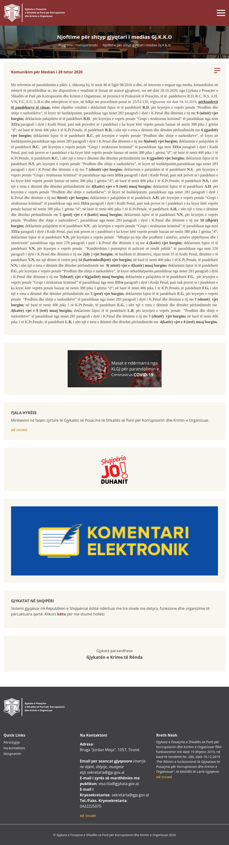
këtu (61, 614)
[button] (19, 429)
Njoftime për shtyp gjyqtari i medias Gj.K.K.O (137, 45)
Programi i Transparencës (78, 45)
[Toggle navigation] (221, 13)
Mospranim (12, 753)
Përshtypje (12, 742)
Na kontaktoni (14, 748)
